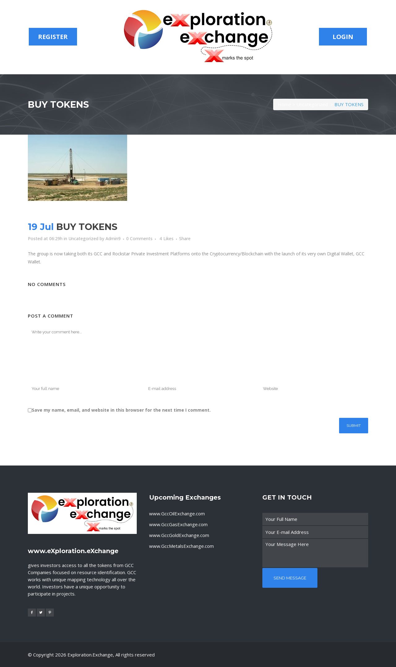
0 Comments (139, 238)
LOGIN (343, 36)
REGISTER (53, 36)
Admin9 (113, 238)
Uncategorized (312, 104)
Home (284, 104)
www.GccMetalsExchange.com (181, 546)
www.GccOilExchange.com (177, 513)
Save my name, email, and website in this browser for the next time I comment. (121, 410)
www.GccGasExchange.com (178, 524)
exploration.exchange (90, 655)
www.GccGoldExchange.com (179, 535)
